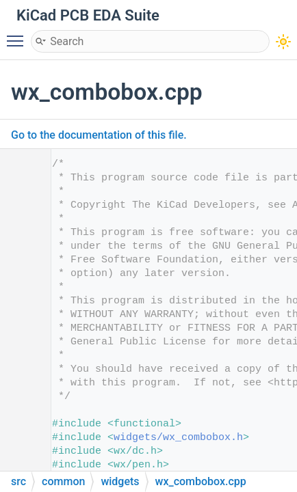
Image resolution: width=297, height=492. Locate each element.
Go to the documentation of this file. (99, 134)
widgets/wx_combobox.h (178, 437)
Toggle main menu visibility (18, 35)
